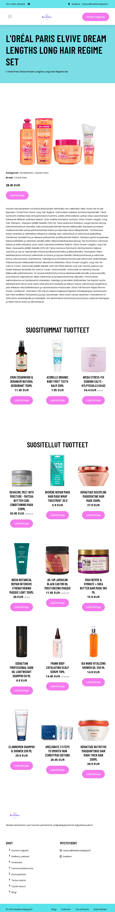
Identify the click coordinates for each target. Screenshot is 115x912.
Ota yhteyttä (82, 909)
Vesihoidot (16, 862)
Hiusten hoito (42, 172)
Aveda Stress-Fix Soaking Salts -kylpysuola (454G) (93, 381)
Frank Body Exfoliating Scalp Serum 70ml (57, 667)
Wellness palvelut (20, 856)
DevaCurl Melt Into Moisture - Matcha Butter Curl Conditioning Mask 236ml (22, 500)
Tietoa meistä (18, 880)
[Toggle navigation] (10, 16)
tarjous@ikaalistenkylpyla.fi (95, 4)
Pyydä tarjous (96, 16)
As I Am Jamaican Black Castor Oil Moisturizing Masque (57, 584)
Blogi (13, 892)
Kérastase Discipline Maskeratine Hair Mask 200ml (93, 496)
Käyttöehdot (100, 909)
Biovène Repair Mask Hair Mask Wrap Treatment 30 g (57, 496)
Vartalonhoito (26, 172)
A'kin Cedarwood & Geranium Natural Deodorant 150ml (21, 381)
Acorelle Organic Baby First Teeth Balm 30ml (57, 381)
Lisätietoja (17, 195)
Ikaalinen (76, 4)
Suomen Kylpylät (19, 850)
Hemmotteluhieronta (22, 868)
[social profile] (29, 4)
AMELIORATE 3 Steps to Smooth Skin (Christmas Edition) (57, 751)
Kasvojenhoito (18, 874)
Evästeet (66, 909)
